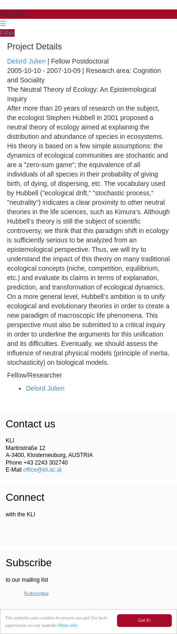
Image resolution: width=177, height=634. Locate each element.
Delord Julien (26, 61)
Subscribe (36, 594)
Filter (7, 33)
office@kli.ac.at (42, 469)
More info (67, 626)
